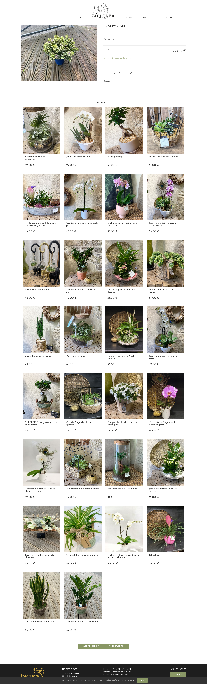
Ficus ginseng (114, 157)
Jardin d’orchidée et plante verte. (163, 357)
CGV (38, 661)
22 (154, 563)
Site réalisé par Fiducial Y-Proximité (173, 661)
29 (71, 563)
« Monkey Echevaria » (37, 290)
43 (71, 231)
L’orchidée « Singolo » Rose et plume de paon (165, 423)
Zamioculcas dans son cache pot (81, 291)
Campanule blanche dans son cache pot (122, 423)
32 (112, 231)
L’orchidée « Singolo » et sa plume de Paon (40, 490)
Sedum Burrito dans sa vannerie (161, 291)
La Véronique (114, 26)
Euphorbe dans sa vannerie (39, 356)
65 (30, 630)
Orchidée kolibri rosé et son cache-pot (122, 224)
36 (112, 364)
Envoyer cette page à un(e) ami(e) (117, 58)
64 (30, 231)
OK (142, 680)
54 (154, 298)
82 (154, 231)
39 (30, 165)
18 (112, 430)
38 (112, 165)
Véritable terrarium (76, 356)
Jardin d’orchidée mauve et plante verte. (163, 224)
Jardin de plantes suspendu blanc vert (39, 556)
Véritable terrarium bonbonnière (35, 158)
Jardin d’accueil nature (78, 157)
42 (71, 298)
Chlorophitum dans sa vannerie (82, 555)
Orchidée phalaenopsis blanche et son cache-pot (123, 556)
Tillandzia (154, 555)
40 (112, 563)
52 (71, 630)
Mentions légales (27, 661)
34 (154, 165)
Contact (178, 674)
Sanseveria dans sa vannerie (40, 622)
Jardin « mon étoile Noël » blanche (121, 357)
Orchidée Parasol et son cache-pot (82, 224)
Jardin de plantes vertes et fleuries (121, 291)
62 (30, 563)
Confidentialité (49, 661)
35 (112, 298)
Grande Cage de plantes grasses (79, 423)
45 (30, 298)
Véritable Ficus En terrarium (122, 489)
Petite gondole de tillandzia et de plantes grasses (41, 224)
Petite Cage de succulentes (163, 157)
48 (112, 497)
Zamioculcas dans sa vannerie (82, 622)
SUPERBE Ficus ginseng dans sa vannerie (41, 423)
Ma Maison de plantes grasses (82, 489)
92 (71, 165)
